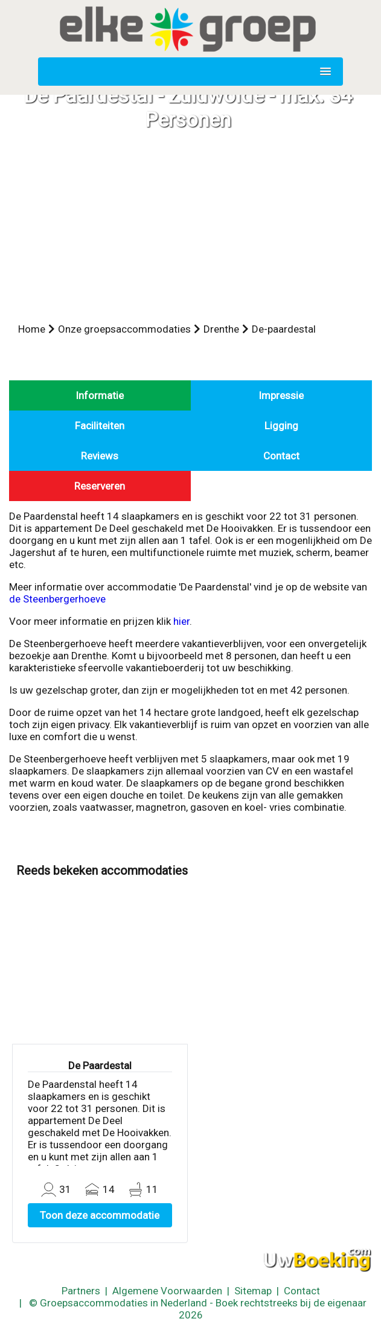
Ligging (281, 426)
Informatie (99, 395)
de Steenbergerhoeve (57, 599)
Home (31, 329)
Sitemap (253, 1291)
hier (181, 621)
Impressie (281, 395)
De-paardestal (284, 329)
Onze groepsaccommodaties (124, 329)
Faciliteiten (99, 426)
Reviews (99, 456)
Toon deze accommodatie (99, 1215)
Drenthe (221, 329)
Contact (281, 456)
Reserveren (99, 486)
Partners (81, 1291)
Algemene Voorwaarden (167, 1291)
